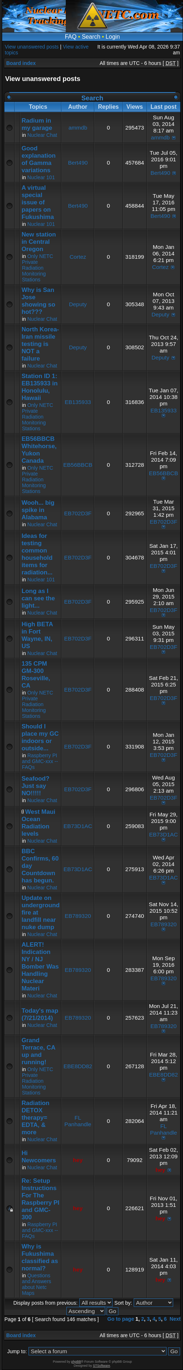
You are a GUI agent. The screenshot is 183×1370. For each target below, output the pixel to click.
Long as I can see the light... (38, 598)
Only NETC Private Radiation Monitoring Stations (37, 267)
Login (113, 37)
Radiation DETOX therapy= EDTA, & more (35, 1118)
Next (174, 1319)
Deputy (78, 304)
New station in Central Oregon (39, 242)
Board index (21, 63)
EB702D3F (77, 513)
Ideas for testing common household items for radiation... (37, 554)
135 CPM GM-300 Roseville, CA (36, 674)
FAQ (70, 37)
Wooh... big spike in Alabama (38, 510)
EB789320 (78, 916)
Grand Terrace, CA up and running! (38, 1051)
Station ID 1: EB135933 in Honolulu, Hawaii (40, 387)
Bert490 (78, 162)
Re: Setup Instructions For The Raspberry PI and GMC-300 (41, 1199)
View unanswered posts (32, 47)
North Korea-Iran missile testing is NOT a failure (40, 344)
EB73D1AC (78, 826)
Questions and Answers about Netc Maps (36, 1284)
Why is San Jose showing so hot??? (38, 300)
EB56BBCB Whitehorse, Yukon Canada (39, 449)
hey (78, 1160)
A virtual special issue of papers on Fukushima (38, 202)
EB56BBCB (77, 465)
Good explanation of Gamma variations (39, 159)
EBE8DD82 (78, 1066)
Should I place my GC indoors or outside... (40, 737)
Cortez (77, 257)
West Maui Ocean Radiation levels (39, 822)
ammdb (77, 127)
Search (91, 37)
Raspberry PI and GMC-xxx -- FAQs (40, 761)
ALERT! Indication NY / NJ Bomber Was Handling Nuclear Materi (40, 966)
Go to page (120, 1319)
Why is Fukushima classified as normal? (40, 1257)
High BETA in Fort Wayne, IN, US (37, 635)
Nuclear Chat (42, 135)
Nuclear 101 (41, 177)
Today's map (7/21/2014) (40, 1014)
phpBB (76, 1361)
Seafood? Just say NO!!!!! (35, 786)
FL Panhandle (77, 1121)
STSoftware (101, 1365)
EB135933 (78, 402)
